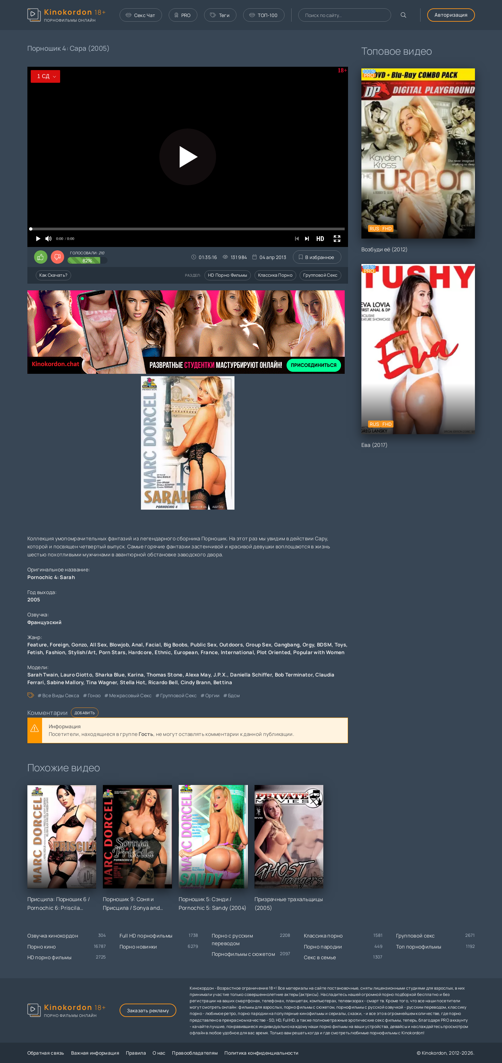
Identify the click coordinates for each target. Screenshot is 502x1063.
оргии (212, 695)
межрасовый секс (130, 695)
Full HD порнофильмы (146, 935)
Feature (37, 644)
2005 (33, 599)
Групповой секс (320, 275)
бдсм (234, 695)
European (186, 652)
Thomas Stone (165, 674)
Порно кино (41, 946)
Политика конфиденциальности (261, 1053)
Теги (219, 15)
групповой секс (178, 695)
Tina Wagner (101, 682)
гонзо (94, 695)
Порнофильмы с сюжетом (243, 954)
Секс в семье (320, 957)
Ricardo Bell (163, 682)
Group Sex (259, 644)
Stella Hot (132, 682)
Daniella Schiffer (251, 674)
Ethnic (163, 652)
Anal (137, 644)
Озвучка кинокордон (52, 935)
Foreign (59, 644)
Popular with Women (318, 652)
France (209, 652)
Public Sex (203, 644)
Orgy (308, 644)
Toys (340, 644)
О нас (159, 1053)
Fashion (55, 652)
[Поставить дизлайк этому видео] (57, 257)
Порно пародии (323, 946)
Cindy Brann (195, 682)
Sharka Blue (110, 674)
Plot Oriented (274, 652)
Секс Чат (140, 15)
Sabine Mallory (65, 682)
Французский (44, 622)
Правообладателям (195, 1053)
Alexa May (197, 674)
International (237, 652)
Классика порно (275, 275)
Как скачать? (53, 275)
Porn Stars (112, 652)
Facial (153, 644)
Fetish (35, 652)
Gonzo (79, 644)
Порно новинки (138, 946)
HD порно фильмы (227, 275)
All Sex (98, 644)
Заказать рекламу (148, 1010)
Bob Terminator (294, 674)
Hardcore (140, 652)
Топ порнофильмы (419, 946)
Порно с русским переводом (232, 939)
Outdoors (231, 644)
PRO (182, 15)
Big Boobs (176, 644)
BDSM (324, 644)
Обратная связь (45, 1053)
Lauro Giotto (76, 674)
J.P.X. (220, 674)
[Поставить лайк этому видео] (40, 257)
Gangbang (287, 644)
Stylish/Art (82, 652)
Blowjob (119, 644)
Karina (136, 674)
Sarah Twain (42, 674)
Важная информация (95, 1053)
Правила (136, 1053)
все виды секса (60, 695)
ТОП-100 (263, 15)
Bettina (222, 682)
